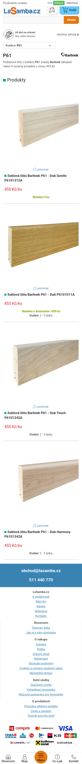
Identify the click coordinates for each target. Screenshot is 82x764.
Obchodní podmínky (40, 663)
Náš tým (41, 601)
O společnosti (41, 596)
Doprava (41, 644)
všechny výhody (68, 34)
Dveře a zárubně (41, 711)
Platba (41, 649)
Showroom (8, 758)
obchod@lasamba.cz (41, 570)
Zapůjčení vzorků (41, 684)
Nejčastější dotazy (40, 673)
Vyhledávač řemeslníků (41, 689)
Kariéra (40, 606)
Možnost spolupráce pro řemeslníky (41, 694)
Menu (41, 757)
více (50, 2)
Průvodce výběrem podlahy (41, 706)
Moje (24, 758)
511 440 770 (41, 580)
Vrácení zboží (41, 654)
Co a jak (57, 758)
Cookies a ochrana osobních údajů (41, 668)
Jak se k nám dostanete (41, 632)
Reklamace (41, 658)
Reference (41, 611)
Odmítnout (72, 3)
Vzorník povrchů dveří (41, 715)
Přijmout (58, 3)
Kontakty (41, 616)
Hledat (71, 19)
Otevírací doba (41, 627)
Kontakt (74, 758)
